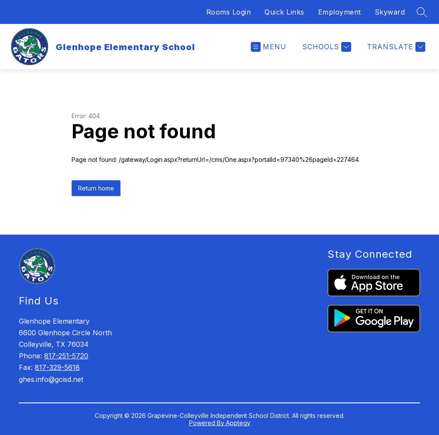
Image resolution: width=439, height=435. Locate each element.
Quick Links (284, 12)
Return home (96, 188)
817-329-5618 (57, 367)
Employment (339, 12)
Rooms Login (228, 12)
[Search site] (422, 12)
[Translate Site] (395, 47)
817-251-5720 (66, 356)
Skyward (390, 12)
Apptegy (238, 422)
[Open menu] (268, 47)
